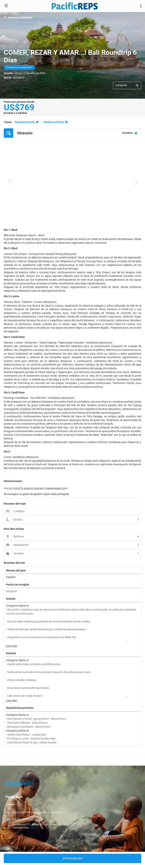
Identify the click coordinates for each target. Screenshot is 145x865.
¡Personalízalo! (72, 858)
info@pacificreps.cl (23, 819)
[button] (9, 182)
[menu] (141, 5)
